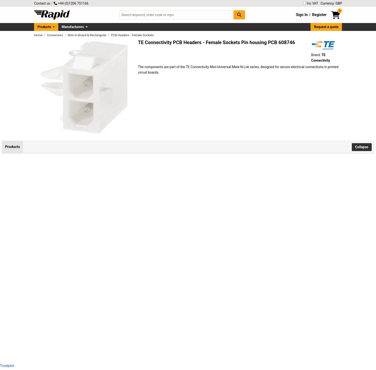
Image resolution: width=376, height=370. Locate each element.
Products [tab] (12, 147)
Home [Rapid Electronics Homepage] (38, 35)
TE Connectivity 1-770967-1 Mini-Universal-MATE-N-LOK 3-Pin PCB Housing (62, 307)
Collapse (361, 147)
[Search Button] (239, 14)
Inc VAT (310, 3)
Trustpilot (7, 366)
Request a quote (326, 27)
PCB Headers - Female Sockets (132, 35)
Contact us (42, 3)
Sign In (302, 14)
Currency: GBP (331, 3)
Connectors (55, 35)
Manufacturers (73, 27)
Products (44, 27)
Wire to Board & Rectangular (87, 35)
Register (319, 14)
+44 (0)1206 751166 (71, 3)
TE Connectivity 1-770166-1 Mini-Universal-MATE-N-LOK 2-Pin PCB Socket (62, 203)
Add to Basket (128, 206)
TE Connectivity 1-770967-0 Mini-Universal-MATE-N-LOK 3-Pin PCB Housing (62, 255)
